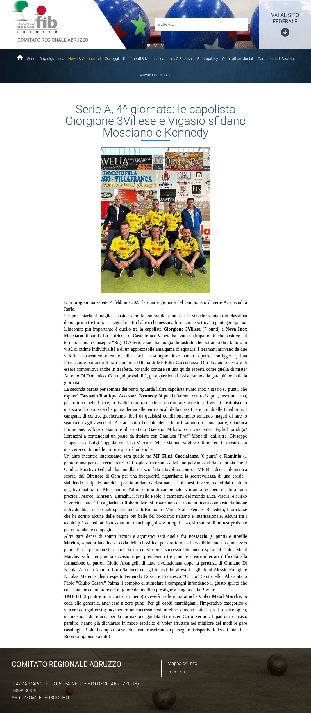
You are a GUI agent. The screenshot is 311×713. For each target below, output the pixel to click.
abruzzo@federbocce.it (41, 698)
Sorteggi (112, 58)
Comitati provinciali (238, 58)
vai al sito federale (285, 18)
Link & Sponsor (180, 58)
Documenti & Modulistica (144, 58)
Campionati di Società (276, 58)
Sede (31, 58)
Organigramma (51, 58)
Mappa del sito (182, 663)
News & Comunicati (84, 58)
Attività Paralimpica (155, 75)
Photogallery (207, 58)
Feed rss (176, 672)
